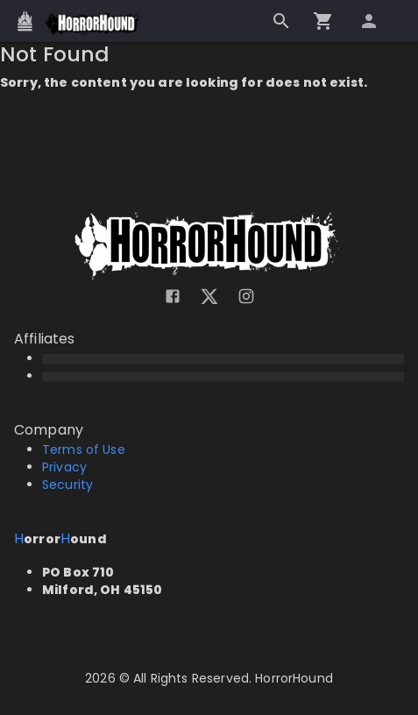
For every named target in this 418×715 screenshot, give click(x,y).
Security (67, 484)
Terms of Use (83, 449)
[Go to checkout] (323, 21)
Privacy (64, 467)
